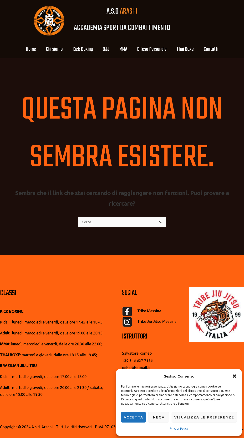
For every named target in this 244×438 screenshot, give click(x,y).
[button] (234, 375)
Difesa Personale (155, 49)
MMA (124, 49)
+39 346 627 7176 (137, 360)
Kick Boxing (80, 49)
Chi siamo (49, 49)
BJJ (105, 49)
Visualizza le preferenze (204, 417)
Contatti (218, 49)
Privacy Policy (179, 428)
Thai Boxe (190, 49)
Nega (159, 417)
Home (24, 49)
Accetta (133, 417)
